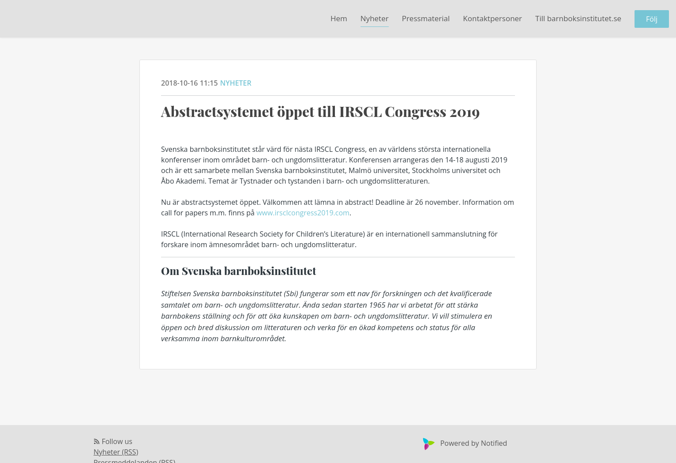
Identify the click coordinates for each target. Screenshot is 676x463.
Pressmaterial (426, 18)
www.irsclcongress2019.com (302, 213)
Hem (338, 18)
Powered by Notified (464, 443)
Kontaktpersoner (492, 18)
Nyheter (375, 18)
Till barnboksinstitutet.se (578, 18)
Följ (651, 19)
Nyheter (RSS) (116, 452)
